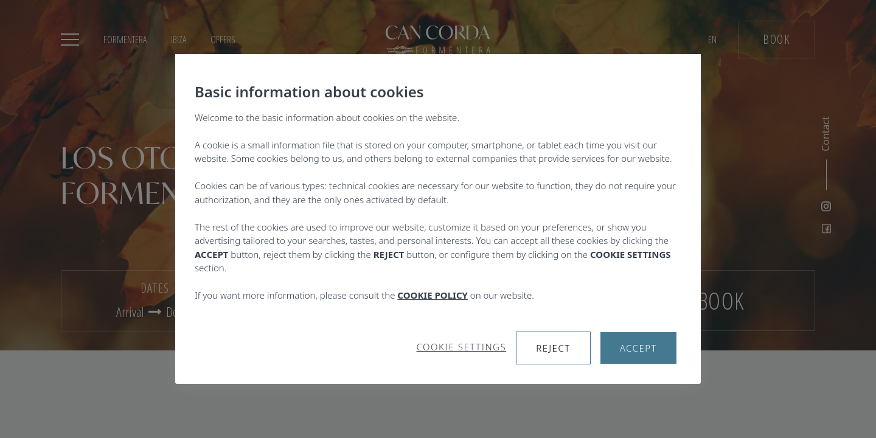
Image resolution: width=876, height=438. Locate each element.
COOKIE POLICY (432, 295)
